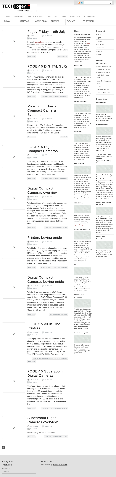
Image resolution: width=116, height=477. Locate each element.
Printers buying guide (44, 237)
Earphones (100, 44)
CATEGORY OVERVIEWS (59, 227)
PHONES (6, 472)
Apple (99, 38)
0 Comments (48, 35)
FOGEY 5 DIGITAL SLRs (47, 66)
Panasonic (78, 131)
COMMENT (63, 16)
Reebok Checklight (80, 101)
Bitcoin (76, 265)
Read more (31, 56)
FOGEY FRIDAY (75, 16)
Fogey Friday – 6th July (46, 31)
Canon (99, 41)
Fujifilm (99, 54)
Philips (99, 51)
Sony (99, 34)
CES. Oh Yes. (79, 203)
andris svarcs (101, 66)
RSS (79, 2)
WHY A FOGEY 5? (19, 16)
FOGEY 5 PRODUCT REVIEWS (58, 96)
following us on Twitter (60, 465)
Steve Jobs (106, 93)
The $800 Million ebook (82, 34)
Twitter (82, 2)
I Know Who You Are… (82, 229)
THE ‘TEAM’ (6, 16)
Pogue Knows (101, 102)
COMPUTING (56, 267)
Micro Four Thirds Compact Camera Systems (41, 110)
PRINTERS (64, 267)
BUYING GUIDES (46, 267)
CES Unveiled (79, 163)
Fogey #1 (34, 38)
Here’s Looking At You (82, 333)
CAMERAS (45, 96)
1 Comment (48, 241)
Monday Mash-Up (102, 124)
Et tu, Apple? (78, 65)
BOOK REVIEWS (89, 16)
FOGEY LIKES (52, 16)
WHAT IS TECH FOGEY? (36, 16)
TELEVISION (7, 465)
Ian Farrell (35, 121)
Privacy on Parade (103, 89)
